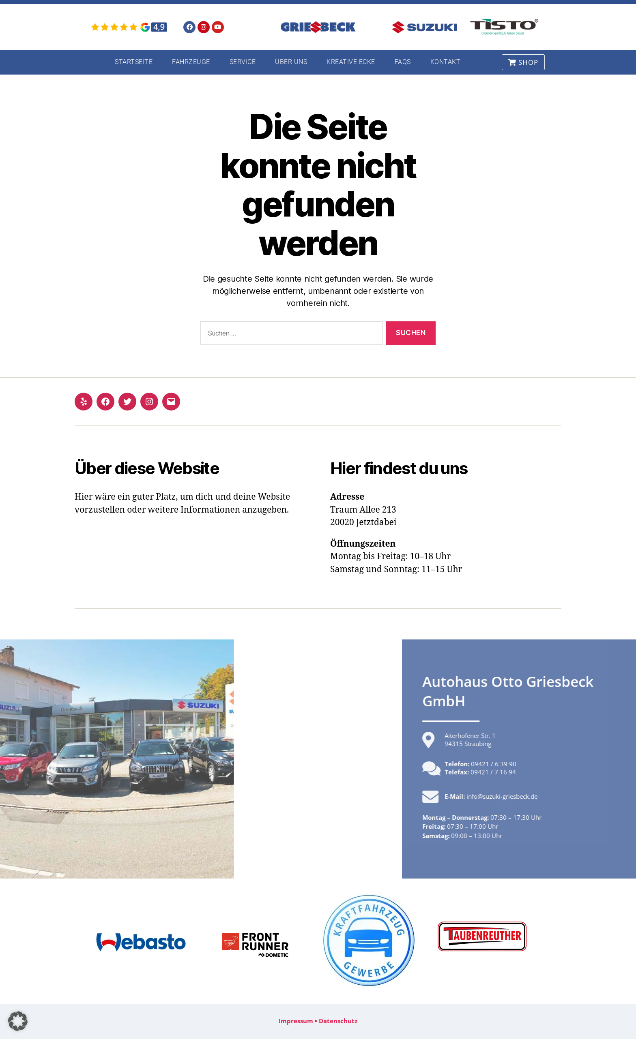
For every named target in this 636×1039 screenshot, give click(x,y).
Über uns (291, 62)
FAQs (403, 62)
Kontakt (445, 62)
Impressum (296, 1021)
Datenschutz (338, 1021)
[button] (18, 1021)
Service (243, 62)
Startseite (134, 62)
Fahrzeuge (191, 62)
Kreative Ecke (351, 62)
